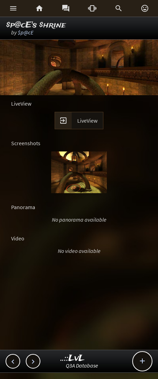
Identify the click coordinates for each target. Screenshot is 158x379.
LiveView (87, 120)
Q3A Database (82, 365)
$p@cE (25, 32)
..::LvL (72, 358)
